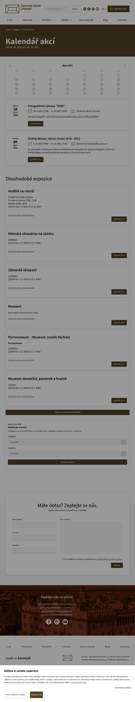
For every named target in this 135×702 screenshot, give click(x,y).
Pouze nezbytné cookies (15, 694)
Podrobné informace (78, 682)
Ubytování (27, 19)
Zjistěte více (36, 123)
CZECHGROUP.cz (122, 659)
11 (16, 84)
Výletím (16, 29)
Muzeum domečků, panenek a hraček (37, 378)
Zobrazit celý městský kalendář (67, 412)
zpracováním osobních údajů (109, 559)
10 (118, 80)
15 (84, 84)
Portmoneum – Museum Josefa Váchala (39, 337)
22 (84, 89)
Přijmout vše (37, 694)
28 (67, 93)
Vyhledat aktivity (67, 462)
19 (33, 89)
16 (101, 84)
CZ (103, 8)
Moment (14, 306)
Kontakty (122, 19)
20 (50, 89)
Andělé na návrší (21, 191)
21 (67, 89)
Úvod (9, 19)
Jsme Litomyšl (86, 19)
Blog (105, 19)
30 (101, 93)
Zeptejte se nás (120, 9)
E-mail (16, 532)
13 (50, 84)
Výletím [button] (65, 19)
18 (16, 89)
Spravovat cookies (123, 687)
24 (118, 89)
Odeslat (117, 565)
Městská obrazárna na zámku (31, 233)
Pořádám (47, 646)
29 (84, 93)
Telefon (15, 545)
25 (16, 93)
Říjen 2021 (67, 65)
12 (33, 84)
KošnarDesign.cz (100, 659)
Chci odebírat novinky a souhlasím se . (93, 559)
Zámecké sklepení (22, 270)
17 (118, 84)
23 (101, 89)
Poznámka (65, 519)
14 (67, 84)
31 (118, 93)
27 (50, 93)
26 (33, 93)
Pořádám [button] (46, 19)
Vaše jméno (17, 519)
